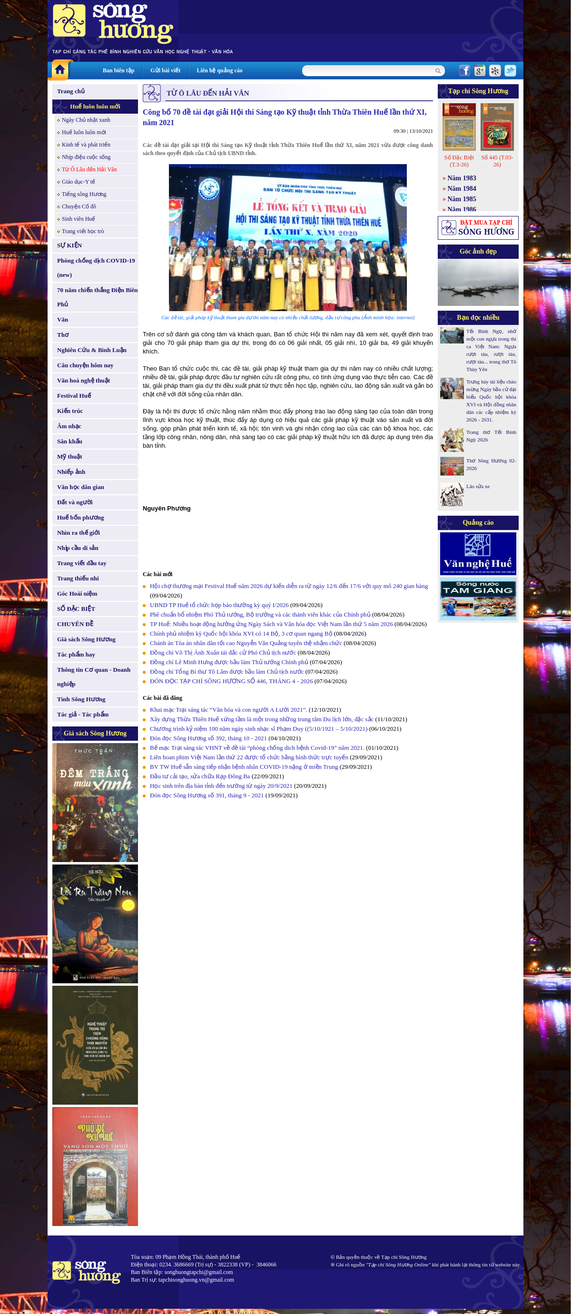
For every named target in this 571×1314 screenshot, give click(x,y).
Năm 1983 (462, 178)
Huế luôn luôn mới (95, 106)
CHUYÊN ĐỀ (75, 624)
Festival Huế (74, 395)
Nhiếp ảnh (71, 471)
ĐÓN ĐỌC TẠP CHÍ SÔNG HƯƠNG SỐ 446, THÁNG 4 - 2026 (231, 681)
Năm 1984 (462, 188)
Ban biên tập (118, 70)
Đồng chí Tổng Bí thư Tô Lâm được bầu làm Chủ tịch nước (227, 671)
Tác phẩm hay (76, 654)
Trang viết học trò (83, 231)
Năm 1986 (462, 209)
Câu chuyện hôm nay (85, 365)
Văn (62, 319)
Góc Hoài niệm (77, 593)
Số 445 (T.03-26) (497, 161)
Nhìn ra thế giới (78, 532)
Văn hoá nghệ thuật (83, 380)
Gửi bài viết (165, 70)
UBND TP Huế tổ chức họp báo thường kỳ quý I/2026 (219, 604)
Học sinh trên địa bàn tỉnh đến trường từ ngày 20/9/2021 (221, 785)
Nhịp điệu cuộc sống (86, 157)
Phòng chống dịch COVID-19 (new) (96, 267)
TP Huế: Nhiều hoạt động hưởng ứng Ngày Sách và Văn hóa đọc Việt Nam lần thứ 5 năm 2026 (271, 624)
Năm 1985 (462, 199)
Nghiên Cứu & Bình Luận (92, 349)
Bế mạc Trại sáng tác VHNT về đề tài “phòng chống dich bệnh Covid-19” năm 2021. (257, 747)
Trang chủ (71, 91)
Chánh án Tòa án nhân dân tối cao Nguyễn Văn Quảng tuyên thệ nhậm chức (246, 643)
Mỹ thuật (69, 456)
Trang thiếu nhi (78, 578)
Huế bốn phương (80, 517)
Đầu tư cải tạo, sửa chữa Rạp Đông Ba (200, 776)
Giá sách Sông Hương (86, 639)
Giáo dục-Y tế (78, 181)
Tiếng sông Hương (84, 194)
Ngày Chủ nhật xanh (86, 120)
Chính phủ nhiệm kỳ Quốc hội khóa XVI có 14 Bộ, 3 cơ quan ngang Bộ (241, 633)
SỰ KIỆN (69, 245)
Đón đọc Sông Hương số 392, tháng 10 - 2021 (208, 738)
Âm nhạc (69, 426)
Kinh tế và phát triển (86, 144)
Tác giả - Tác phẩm (82, 714)
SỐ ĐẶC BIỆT (76, 608)
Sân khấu (69, 441)
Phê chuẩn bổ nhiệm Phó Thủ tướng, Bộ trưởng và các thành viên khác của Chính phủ (260, 614)
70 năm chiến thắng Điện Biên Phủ (97, 297)
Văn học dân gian (80, 486)
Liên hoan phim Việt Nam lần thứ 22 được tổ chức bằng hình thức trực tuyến (249, 757)
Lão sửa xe (478, 486)
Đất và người (75, 502)
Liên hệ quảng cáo (219, 70)
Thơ (63, 334)
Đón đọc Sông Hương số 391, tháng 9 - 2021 (207, 795)
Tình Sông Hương (81, 699)
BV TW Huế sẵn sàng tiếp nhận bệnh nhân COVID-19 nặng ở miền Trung (244, 766)
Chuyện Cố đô (79, 206)
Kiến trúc (70, 410)
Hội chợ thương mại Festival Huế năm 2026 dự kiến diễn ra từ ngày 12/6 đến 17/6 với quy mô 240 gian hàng (289, 585)
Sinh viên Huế (78, 219)
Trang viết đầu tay (82, 563)
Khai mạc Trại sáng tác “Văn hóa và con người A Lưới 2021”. (228, 709)
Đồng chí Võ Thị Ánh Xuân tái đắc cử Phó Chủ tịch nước (223, 652)
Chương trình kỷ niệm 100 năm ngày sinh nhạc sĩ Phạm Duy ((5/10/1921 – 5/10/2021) (258, 728)
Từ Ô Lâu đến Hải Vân (89, 169)
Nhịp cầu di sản (77, 547)
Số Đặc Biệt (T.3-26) (459, 161)
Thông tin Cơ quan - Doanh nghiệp (93, 676)
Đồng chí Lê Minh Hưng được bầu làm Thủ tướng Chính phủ (229, 662)
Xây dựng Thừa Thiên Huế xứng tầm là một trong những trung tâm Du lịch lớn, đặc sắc (262, 719)
